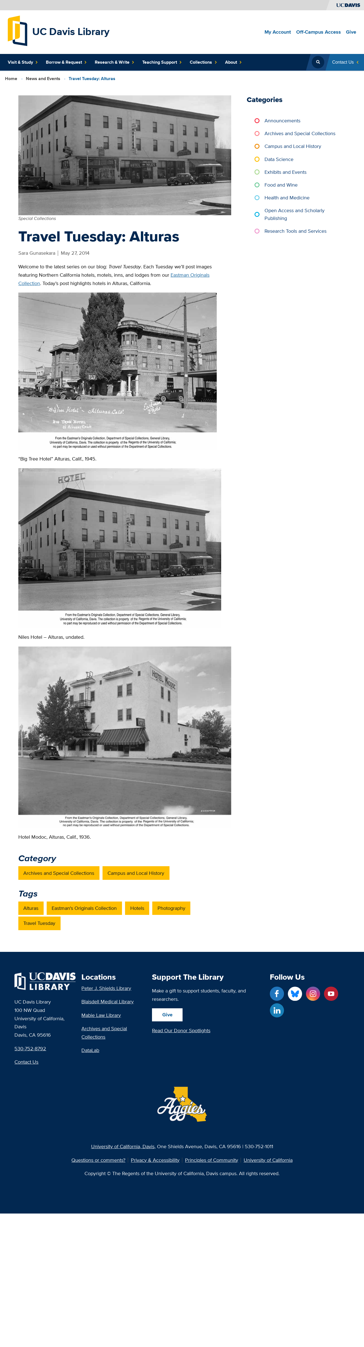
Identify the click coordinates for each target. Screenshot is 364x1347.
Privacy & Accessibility (155, 1160)
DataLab (90, 1050)
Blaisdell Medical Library (107, 1001)
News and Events (43, 78)
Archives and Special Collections (300, 133)
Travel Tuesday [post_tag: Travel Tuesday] (40, 923)
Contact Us (26, 1062)
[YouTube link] (331, 994)
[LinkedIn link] (277, 1010)
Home (11, 78)
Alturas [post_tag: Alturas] (31, 908)
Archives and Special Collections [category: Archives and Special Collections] (59, 872)
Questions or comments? (98, 1160)
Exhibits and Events (286, 171)
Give (167, 1014)
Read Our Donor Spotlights (181, 1030)
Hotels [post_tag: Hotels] (137, 908)
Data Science (279, 159)
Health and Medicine (287, 197)
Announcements (283, 120)
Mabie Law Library (101, 1015)
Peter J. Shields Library (106, 988)
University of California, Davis (122, 1146)
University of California (268, 1160)
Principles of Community (211, 1160)
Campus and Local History (293, 146)
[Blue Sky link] (295, 994)
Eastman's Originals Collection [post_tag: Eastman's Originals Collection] (84, 908)
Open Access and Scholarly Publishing (295, 214)
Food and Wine (281, 184)
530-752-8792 (30, 1048)
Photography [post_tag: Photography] (171, 908)
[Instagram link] (313, 994)
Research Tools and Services (296, 231)
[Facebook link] (277, 994)
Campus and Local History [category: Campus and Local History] (136, 872)
